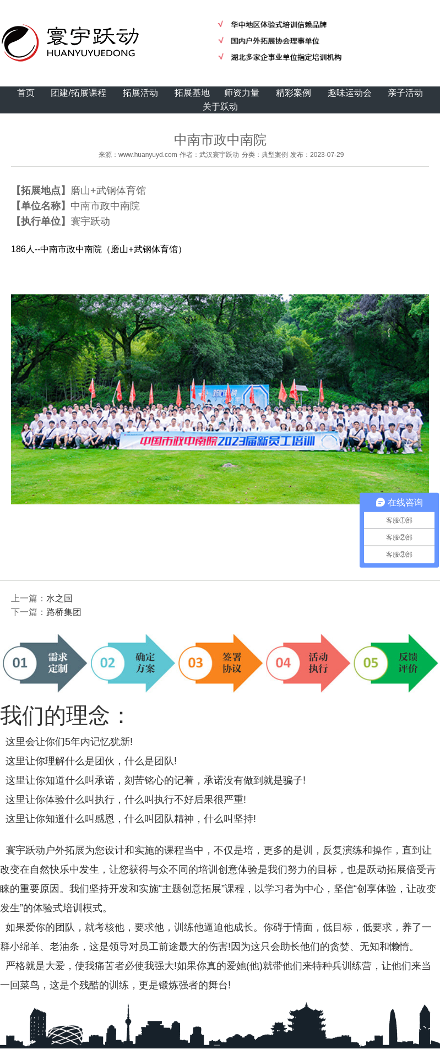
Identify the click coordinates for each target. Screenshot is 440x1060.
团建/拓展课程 (78, 92)
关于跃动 (220, 106)
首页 (26, 92)
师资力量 (241, 92)
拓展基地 (192, 92)
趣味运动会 (350, 92)
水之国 (59, 598)
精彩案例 (293, 92)
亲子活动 (405, 92)
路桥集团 (64, 612)
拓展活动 (140, 92)
